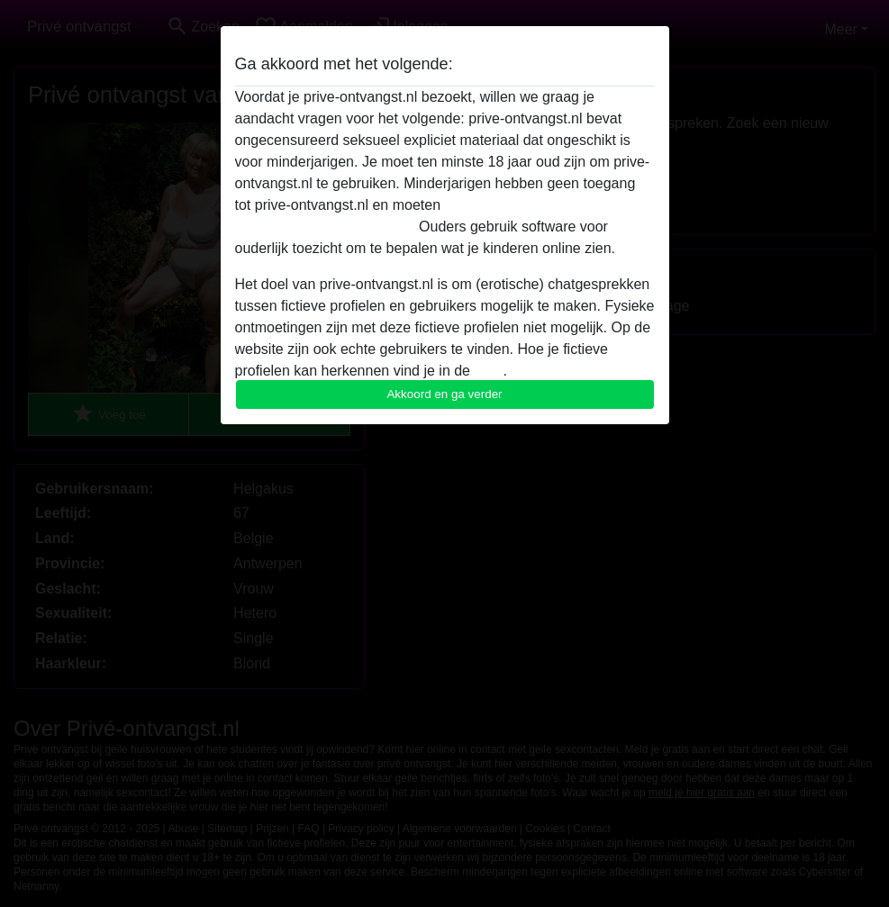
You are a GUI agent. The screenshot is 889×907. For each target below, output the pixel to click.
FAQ (488, 370)
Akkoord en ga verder (444, 394)
